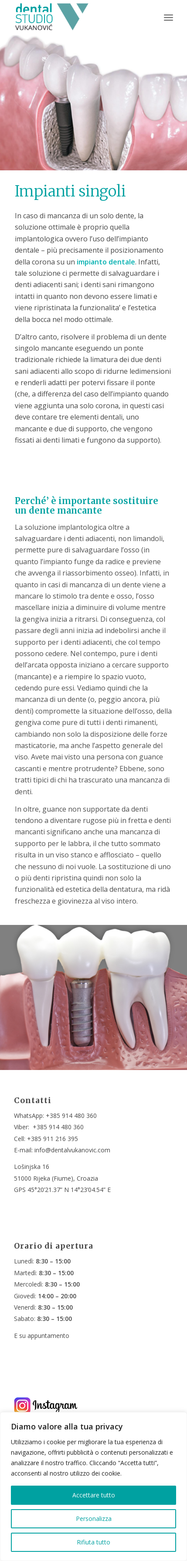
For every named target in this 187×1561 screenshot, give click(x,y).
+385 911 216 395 (52, 1138)
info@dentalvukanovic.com (72, 1150)
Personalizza (94, 1518)
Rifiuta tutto (93, 1542)
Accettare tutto (93, 1495)
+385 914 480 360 (71, 1115)
